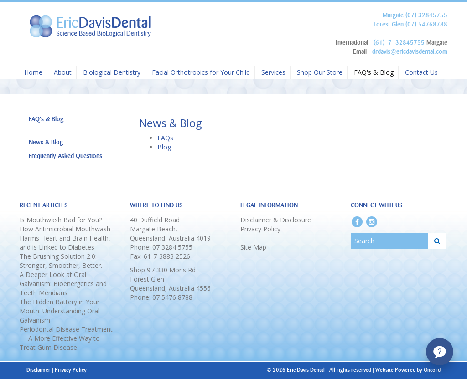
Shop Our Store (319, 72)
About (63, 72)
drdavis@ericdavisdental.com (409, 52)
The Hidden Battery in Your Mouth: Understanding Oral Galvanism (59, 310)
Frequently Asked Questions (65, 156)
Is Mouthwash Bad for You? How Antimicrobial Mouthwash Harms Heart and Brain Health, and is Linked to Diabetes (65, 233)
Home (33, 72)
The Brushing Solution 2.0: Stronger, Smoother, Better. (61, 261)
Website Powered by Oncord (408, 370)
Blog (164, 147)
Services (273, 72)
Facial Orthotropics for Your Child (201, 72)
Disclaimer (38, 370)
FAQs (165, 137)
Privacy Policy (260, 229)
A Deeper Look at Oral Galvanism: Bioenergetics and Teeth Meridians (63, 283)
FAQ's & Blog (374, 72)
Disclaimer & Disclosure (275, 219)
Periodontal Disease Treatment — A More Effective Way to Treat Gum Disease (66, 338)
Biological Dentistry (111, 72)
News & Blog (46, 142)
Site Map (253, 247)
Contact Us (421, 72)
